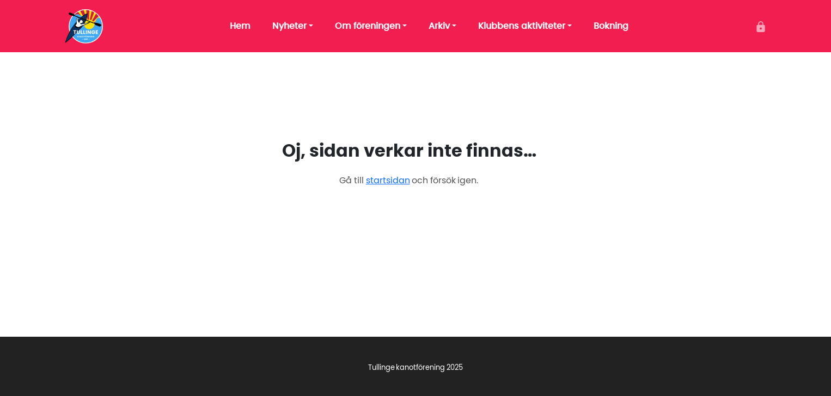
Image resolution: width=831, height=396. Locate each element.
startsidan (388, 180)
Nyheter (289, 26)
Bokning (611, 26)
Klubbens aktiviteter (521, 26)
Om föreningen (367, 26)
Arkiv (439, 26)
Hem (240, 26)
